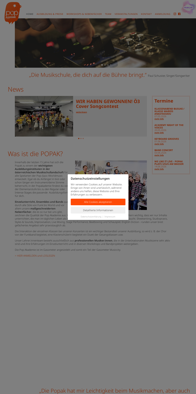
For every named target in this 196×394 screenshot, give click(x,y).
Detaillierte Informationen (98, 210)
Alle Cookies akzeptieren (98, 202)
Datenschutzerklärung (91, 216)
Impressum (109, 216)
